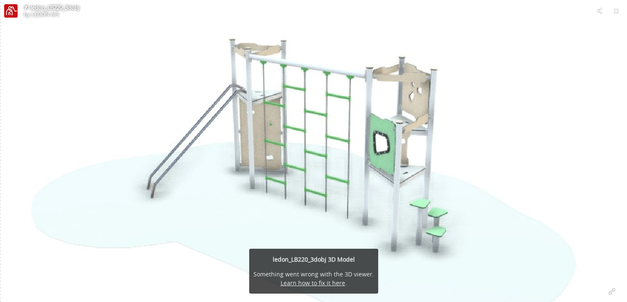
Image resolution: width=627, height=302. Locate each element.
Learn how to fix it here (313, 283)
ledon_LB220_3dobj (55, 7)
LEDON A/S (45, 14)
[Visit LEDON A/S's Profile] (11, 11)
